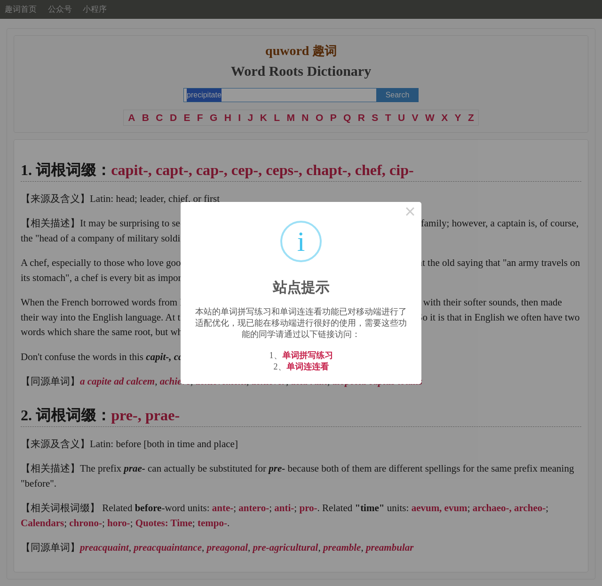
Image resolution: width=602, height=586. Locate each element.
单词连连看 (307, 366)
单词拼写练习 (307, 355)
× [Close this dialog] (410, 213)
